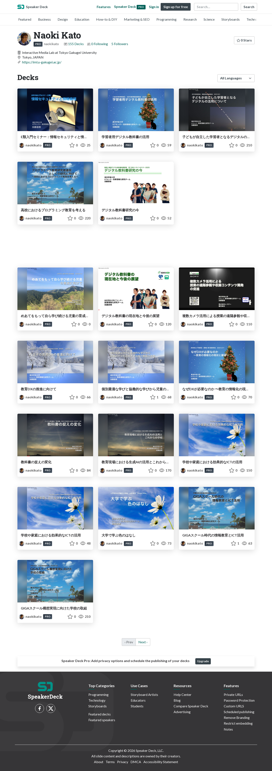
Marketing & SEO (137, 19)
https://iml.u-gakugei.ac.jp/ (41, 62)
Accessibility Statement (160, 762)
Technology (255, 19)
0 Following (99, 44)
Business (44, 19)
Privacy (122, 762)
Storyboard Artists (144, 694)
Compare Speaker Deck (191, 706)
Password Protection (239, 700)
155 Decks (76, 44)
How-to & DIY (106, 19)
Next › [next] (142, 642)
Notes (228, 729)
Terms (110, 762)
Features (104, 7)
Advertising (182, 712)
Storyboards (230, 19)
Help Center (182, 694)
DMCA (135, 762)
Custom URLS (234, 706)
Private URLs (233, 694)
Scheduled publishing (239, 712)
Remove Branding (237, 717)
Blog (177, 700)
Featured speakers (101, 720)
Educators (138, 700)
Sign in (154, 7)
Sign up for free (175, 7)
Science (209, 19)
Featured (24, 19)
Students (137, 706)
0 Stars (244, 40)
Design (63, 19)
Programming (166, 19)
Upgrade (203, 661)
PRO (38, 44)
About (98, 762)
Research (190, 19)
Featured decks (99, 714)
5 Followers (119, 44)
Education (82, 19)
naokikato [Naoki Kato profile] (30, 145)
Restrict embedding (238, 723)
